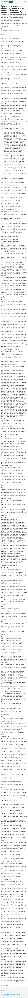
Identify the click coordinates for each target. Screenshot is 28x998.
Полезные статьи (10, 995)
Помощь (14, 994)
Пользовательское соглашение (9, 992)
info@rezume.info (6, 990)
